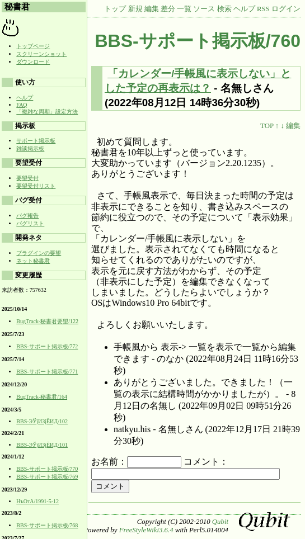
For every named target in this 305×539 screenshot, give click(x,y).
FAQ (21, 105)
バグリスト (30, 223)
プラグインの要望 (38, 253)
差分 (168, 9)
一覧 (184, 9)
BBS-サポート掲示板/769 (47, 477)
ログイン (286, 9)
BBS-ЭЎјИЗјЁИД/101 (42, 445)
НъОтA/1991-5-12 (37, 501)
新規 (135, 9)
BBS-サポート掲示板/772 (47, 346)
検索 (224, 9)
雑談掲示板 (30, 148)
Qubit (220, 522)
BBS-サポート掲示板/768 (47, 525)
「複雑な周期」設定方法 (47, 111)
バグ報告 (27, 215)
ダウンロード (33, 62)
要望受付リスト (35, 186)
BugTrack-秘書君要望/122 (47, 321)
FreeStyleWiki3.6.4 (146, 530)
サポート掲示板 (35, 141)
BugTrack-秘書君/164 (41, 397)
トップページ (33, 46)
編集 (151, 9)
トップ (115, 9)
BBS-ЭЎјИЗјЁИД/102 (42, 421)
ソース (204, 9)
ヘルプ (244, 9)
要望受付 (27, 178)
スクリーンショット (41, 54)
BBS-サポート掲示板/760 (198, 41)
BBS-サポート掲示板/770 (47, 469)
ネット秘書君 (33, 261)
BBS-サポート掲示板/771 (47, 371)
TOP (266, 126)
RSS (263, 9)
